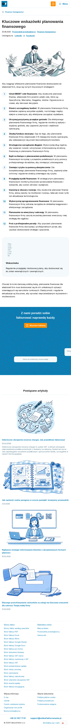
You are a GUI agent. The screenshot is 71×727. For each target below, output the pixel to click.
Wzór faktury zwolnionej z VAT (16, 659)
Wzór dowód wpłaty (12, 683)
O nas (6, 697)
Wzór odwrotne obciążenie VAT (17, 680)
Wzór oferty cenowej (12, 669)
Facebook (30, 36)
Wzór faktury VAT (11, 663)
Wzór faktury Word (11, 639)
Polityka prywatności (45, 701)
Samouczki (41, 635)
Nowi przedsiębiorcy (12, 711)
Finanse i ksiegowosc (13, 12)
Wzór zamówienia (11, 673)
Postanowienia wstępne (46, 704)
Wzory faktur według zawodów (16, 628)
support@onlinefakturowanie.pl (45, 718)
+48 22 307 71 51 (18, 718)
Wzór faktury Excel (11, 635)
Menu (63, 3)
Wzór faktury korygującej (14, 687)
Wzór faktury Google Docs (14, 645)
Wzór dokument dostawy (14, 652)
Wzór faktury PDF (11, 632)
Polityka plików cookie (46, 697)
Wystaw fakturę (35, 325)
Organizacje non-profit (13, 708)
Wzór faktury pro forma (13, 649)
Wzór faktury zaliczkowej (14, 676)
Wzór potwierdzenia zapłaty (15, 666)
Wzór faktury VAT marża (13, 656)
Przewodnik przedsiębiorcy (24, 32)
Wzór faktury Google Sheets (15, 642)
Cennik (6, 701)
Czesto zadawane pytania (14, 704)
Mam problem (42, 628)
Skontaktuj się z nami (51, 723)
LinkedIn (18, 36)
